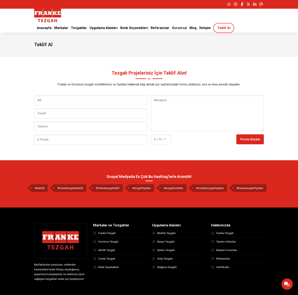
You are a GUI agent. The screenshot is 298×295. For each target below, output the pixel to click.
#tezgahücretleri (173, 188)
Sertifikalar (220, 267)
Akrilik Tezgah (104, 250)
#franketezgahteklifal (70, 188)
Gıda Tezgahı (162, 258)
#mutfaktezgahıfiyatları (210, 188)
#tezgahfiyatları (141, 188)
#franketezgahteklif (107, 188)
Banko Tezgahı (163, 250)
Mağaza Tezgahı (164, 267)
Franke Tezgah (104, 233)
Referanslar (220, 258)
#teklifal (39, 188)
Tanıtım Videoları (223, 241)
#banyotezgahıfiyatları (250, 188)
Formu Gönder (250, 139)
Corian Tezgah (104, 258)
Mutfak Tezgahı (164, 233)
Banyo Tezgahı (163, 241)
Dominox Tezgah (105, 241)
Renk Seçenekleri (106, 267)
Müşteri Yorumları (224, 250)
